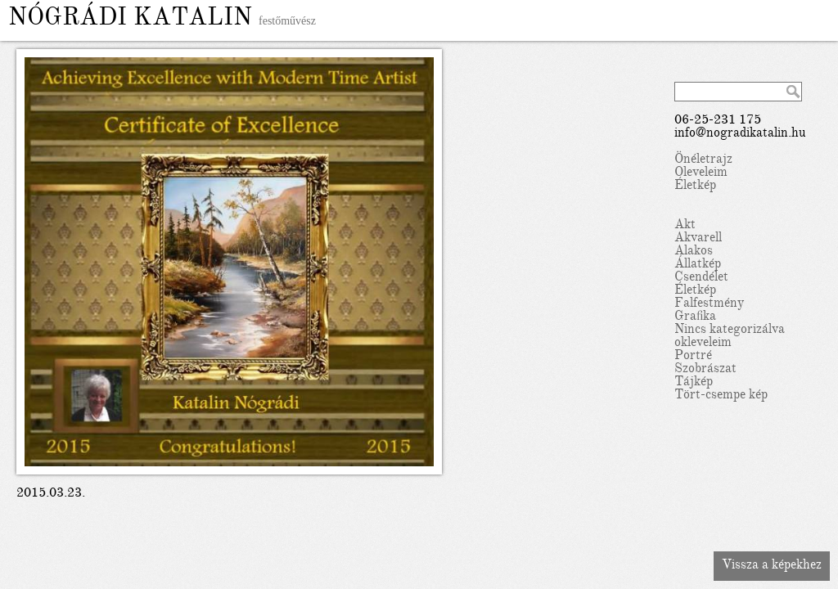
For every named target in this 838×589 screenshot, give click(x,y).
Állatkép (697, 265)
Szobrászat (705, 370)
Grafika (695, 317)
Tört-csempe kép (721, 396)
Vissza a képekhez (772, 566)
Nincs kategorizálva (729, 330)
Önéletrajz (703, 160)
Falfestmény (709, 304)
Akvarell (698, 239)
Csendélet (701, 278)
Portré (693, 356)
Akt (685, 226)
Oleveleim (701, 173)
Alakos (693, 252)
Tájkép (693, 383)
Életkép (695, 186)
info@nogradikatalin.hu (740, 134)
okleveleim (703, 343)
